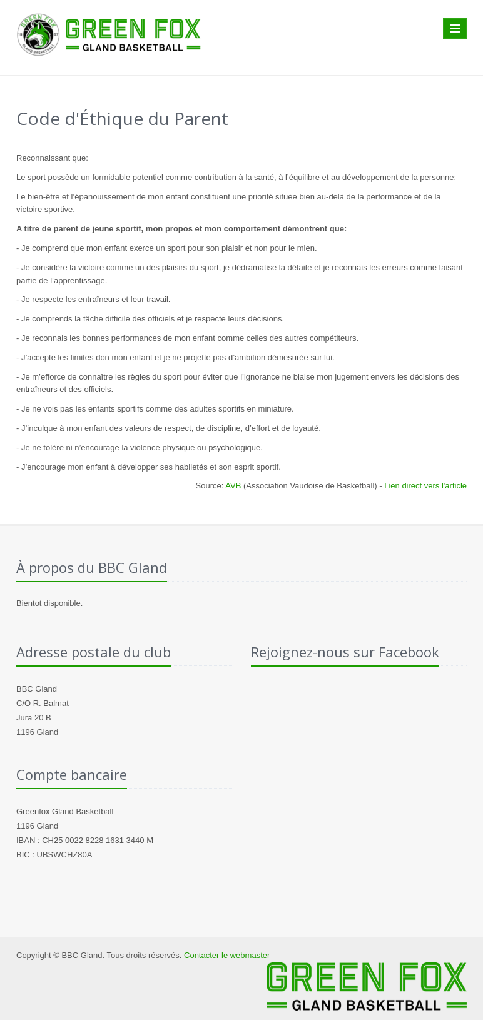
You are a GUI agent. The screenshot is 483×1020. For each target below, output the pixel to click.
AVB (233, 485)
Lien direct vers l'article (425, 485)
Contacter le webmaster (227, 955)
